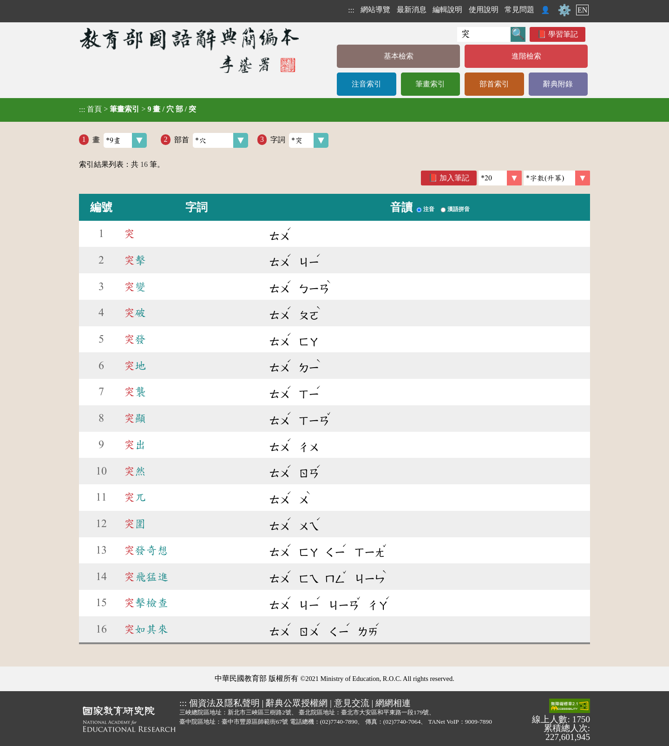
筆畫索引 (430, 84)
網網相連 (393, 703)
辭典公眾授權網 (297, 703)
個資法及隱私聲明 (224, 703)
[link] (557, 178)
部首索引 (494, 84)
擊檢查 (146, 602)
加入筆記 (454, 178)
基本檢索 (398, 56)
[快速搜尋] (484, 34)
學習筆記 (563, 34)
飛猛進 (146, 576)
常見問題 (519, 9)
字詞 (299, 140)
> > (137, 109)
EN (582, 10)
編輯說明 (447, 9)
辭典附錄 (558, 84)
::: (351, 10)
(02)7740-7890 (339, 721)
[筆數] (500, 178)
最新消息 (411, 9)
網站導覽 (375, 9)
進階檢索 (526, 56)
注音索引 (366, 84)
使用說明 (483, 9)
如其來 (146, 629)
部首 (211, 140)
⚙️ (564, 10)
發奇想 (146, 550)
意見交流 (351, 703)
